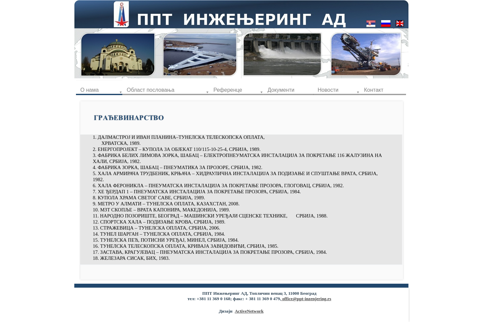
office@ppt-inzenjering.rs (306, 298)
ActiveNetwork (249, 311)
